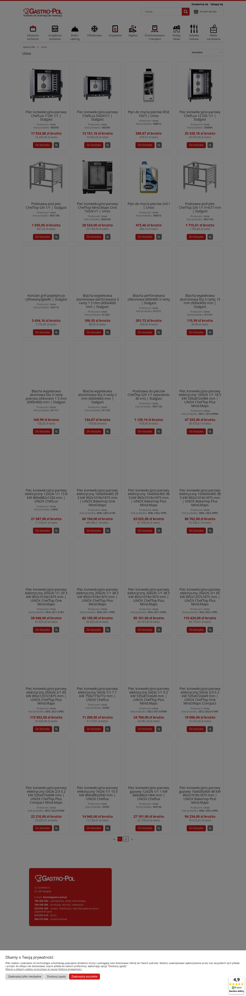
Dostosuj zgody (56, 976)
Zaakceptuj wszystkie (84, 976)
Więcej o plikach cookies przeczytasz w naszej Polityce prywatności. (43, 969)
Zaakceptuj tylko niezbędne (24, 976)
